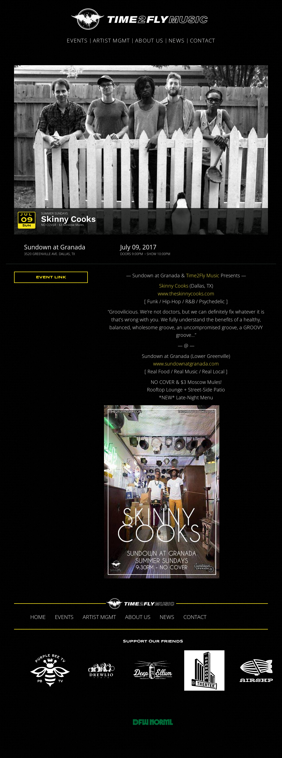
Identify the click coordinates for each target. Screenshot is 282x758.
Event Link (51, 277)
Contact (202, 40)
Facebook (216, 616)
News (176, 40)
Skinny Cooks (68, 219)
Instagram (250, 616)
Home (38, 617)
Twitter (228, 616)
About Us (149, 40)
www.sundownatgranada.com (186, 363)
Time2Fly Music (202, 275)
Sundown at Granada (54, 247)
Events (77, 40)
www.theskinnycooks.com (186, 293)
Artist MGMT (111, 40)
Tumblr (239, 616)
